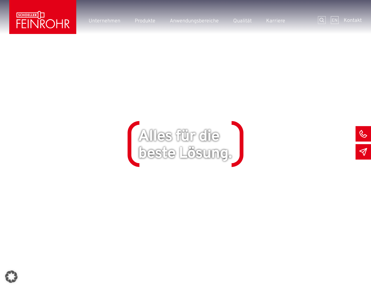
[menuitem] (335, 20)
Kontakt (353, 20)
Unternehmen (104, 21)
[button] (11, 276)
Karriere (275, 21)
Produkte (145, 21)
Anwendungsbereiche (194, 21)
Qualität (242, 21)
